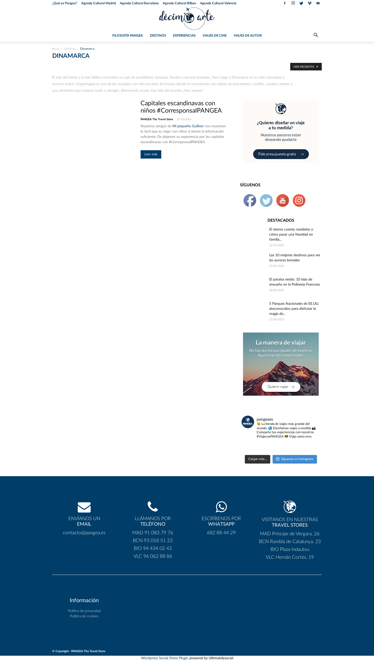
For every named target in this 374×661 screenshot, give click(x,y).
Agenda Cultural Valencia (218, 3)
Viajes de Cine (215, 35)
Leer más (150, 154)
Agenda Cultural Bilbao (179, 3)
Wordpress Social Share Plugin (165, 658)
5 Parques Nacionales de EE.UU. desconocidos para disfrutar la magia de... (294, 309)
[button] (316, 36)
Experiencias (184, 35)
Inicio (56, 48)
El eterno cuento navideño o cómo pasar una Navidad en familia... (291, 234)
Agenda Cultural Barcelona (139, 3)
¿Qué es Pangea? (64, 3)
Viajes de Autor (248, 35)
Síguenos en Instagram (294, 459)
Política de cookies (84, 616)
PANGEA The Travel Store (157, 119)
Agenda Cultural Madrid (98, 3)
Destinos (158, 35)
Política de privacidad (84, 611)
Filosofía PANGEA (127, 35)
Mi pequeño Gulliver (188, 126)
